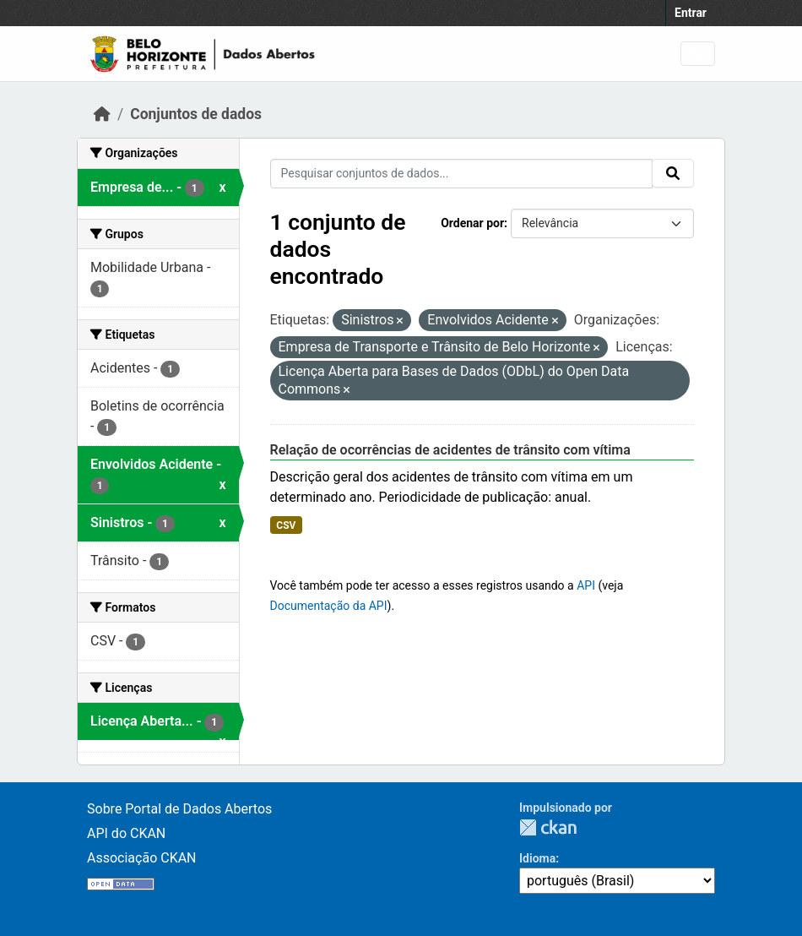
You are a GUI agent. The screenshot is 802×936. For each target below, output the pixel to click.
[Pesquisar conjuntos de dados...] (461, 173)
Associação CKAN (142, 858)
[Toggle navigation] (697, 53)
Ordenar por (472, 223)
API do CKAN (126, 833)
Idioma (537, 858)
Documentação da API (328, 605)
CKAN (548, 827)
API (586, 585)
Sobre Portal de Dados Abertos (179, 809)
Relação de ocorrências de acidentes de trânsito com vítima (450, 450)
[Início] (102, 114)
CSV (285, 525)
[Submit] (673, 173)
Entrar (691, 12)
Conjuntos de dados (196, 114)
